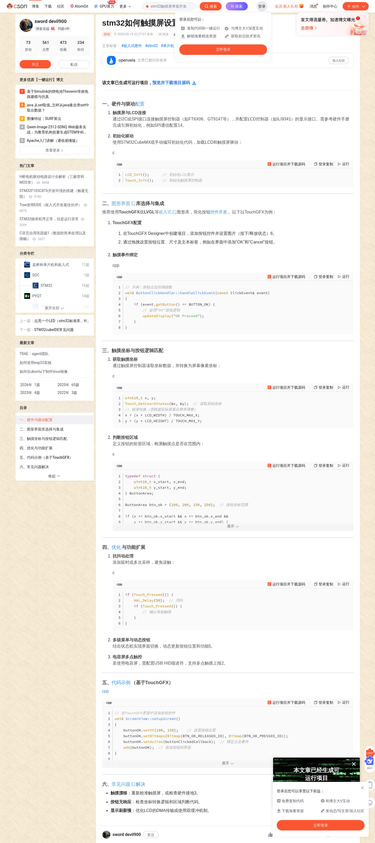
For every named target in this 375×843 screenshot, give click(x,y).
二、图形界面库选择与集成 (42, 429)
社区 (60, 6)
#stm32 (151, 46)
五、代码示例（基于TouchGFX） (46, 457)
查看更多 (54, 150)
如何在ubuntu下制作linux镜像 (44, 371)
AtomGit (79, 6)
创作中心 (330, 6)
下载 (48, 6)
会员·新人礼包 (289, 5)
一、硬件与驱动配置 (36, 420)
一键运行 (159, 839)
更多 (125, 6)
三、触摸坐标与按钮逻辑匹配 (43, 439)
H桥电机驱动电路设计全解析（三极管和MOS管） (52, 179)
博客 (35, 6)
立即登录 (223, 49)
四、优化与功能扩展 (36, 448)
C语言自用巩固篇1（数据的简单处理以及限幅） (53, 236)
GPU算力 (104, 5)
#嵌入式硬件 (132, 46)
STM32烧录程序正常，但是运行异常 (52, 222)
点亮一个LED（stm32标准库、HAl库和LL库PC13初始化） (61, 321)
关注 (35, 64)
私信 (74, 64)
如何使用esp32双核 (35, 363)
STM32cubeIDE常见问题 (54, 330)
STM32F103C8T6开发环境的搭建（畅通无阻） (54, 194)
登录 (262, 6)
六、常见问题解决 (34, 467)
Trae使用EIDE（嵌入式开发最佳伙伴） (54, 208)
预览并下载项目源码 (174, 82)
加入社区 (338, 60)
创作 (355, 6)
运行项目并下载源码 (288, 164)
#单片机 (167, 46)
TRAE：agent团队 (34, 354)
